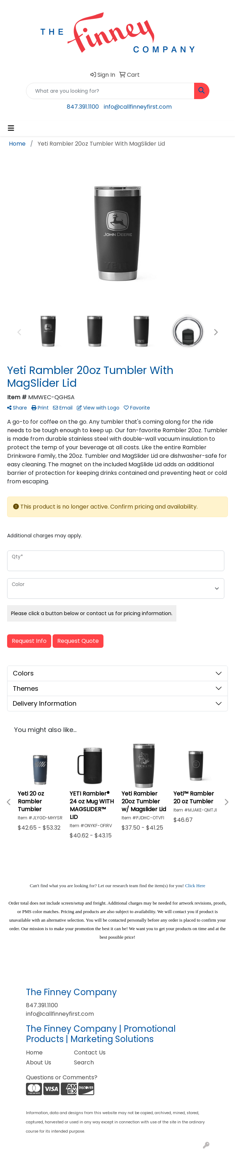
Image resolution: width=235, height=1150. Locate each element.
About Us (38, 1062)
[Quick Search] (110, 91)
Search (84, 1062)
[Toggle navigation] (11, 128)
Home (34, 1052)
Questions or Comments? (61, 1077)
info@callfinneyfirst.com (138, 107)
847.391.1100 (83, 107)
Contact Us (90, 1052)
